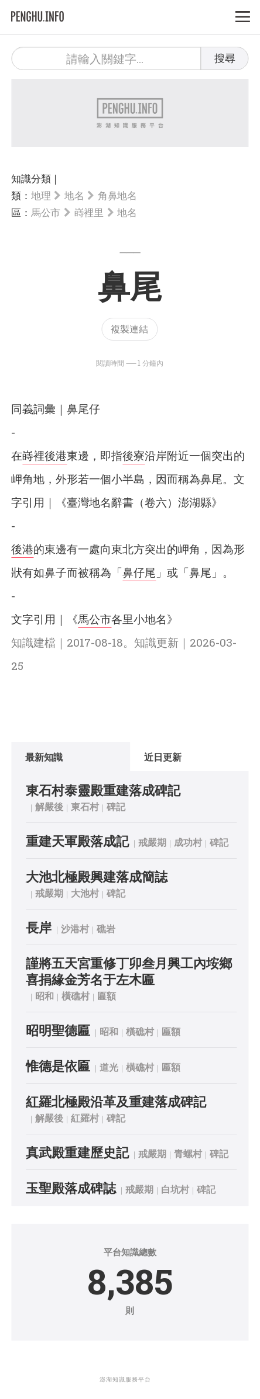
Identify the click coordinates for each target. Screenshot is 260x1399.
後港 (56, 455)
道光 (109, 1067)
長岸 (39, 927)
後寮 (133, 455)
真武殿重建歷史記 (77, 1152)
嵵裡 (33, 455)
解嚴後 (49, 806)
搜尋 (224, 58)
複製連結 (129, 328)
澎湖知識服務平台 (125, 1379)
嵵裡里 (89, 212)
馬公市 (45, 212)
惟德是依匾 (58, 1065)
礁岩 (106, 928)
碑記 (116, 806)
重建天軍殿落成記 (77, 840)
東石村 (85, 806)
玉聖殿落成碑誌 (71, 1187)
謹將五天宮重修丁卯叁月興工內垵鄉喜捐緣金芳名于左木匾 (129, 971)
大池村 (85, 893)
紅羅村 (85, 1118)
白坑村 (175, 1189)
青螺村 (188, 1153)
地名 (74, 195)
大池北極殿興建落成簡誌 (96, 876)
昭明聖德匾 (58, 1030)
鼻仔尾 (139, 572)
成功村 (188, 842)
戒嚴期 (152, 842)
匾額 (106, 996)
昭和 (44, 996)
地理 (40, 195)
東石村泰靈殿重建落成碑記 (103, 790)
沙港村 (75, 928)
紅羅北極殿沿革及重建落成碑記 (116, 1101)
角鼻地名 (117, 195)
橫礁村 (75, 996)
